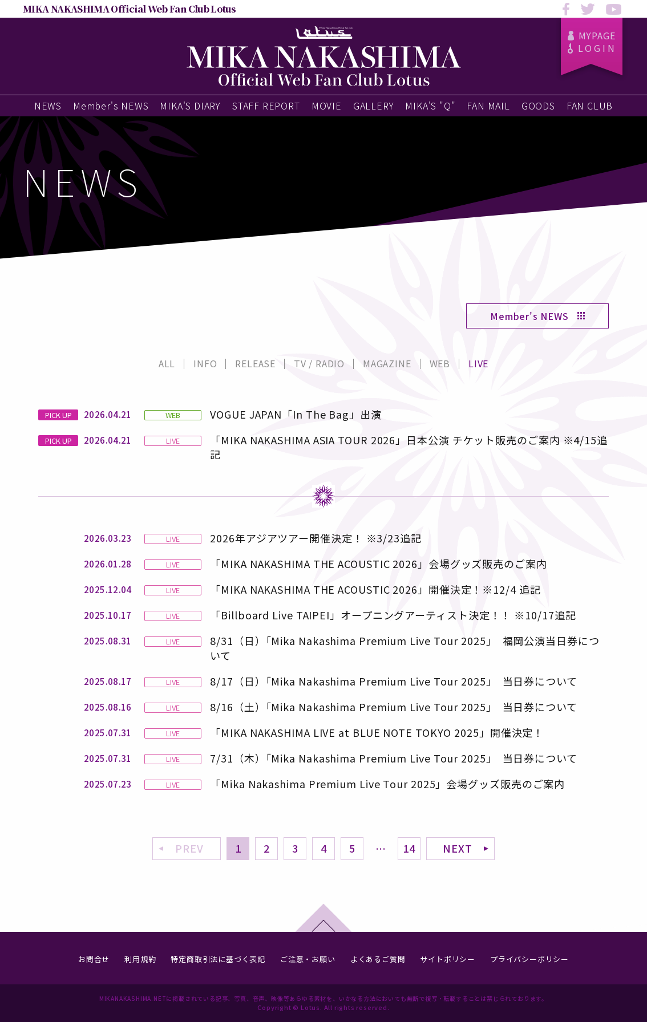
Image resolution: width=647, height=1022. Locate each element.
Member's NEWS (110, 105)
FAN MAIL (488, 105)
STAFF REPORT (266, 105)
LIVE (478, 363)
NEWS (48, 105)
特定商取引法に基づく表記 (218, 959)
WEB (440, 363)
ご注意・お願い (307, 959)
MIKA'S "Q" (430, 105)
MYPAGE (592, 35)
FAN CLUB (590, 105)
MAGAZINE (387, 363)
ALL (167, 363)
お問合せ (94, 959)
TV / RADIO (319, 363)
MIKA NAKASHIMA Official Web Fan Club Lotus (129, 8)
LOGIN (592, 48)
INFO (205, 363)
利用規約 (140, 959)
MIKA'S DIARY (190, 105)
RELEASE (255, 363)
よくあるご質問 (378, 959)
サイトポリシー (447, 959)
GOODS (538, 105)
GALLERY (373, 105)
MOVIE (327, 105)
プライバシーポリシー (529, 959)
